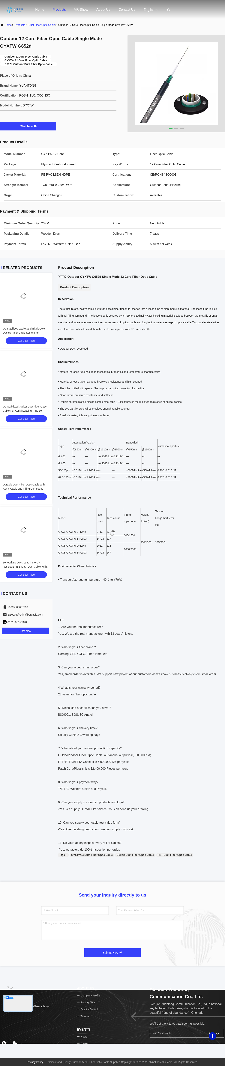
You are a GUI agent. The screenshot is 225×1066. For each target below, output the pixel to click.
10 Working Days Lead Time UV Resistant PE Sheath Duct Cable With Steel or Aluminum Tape (25, 566)
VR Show (81, 9)
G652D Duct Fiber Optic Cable (135, 854)
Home (39, 9)
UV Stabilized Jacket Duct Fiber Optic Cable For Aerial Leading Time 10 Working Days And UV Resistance (24, 410)
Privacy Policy (35, 1062)
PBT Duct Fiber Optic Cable (175, 854)
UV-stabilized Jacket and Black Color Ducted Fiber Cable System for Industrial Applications (24, 332)
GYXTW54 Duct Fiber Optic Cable (92, 854)
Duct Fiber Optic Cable (41, 24)
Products (59, 9)
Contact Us (126, 9)
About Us (103, 9)
